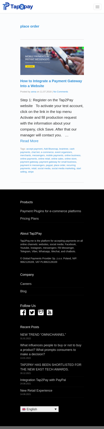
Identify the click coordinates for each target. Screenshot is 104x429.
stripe (31, 171)
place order (59, 165)
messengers (38, 155)
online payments (28, 158)
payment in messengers (32, 165)
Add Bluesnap (51, 148)
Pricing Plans (29, 218)
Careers (26, 284)
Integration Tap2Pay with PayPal (43, 380)
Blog (23, 291)
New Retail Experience (36, 390)
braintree (63, 148)
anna (33, 91)
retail (33, 168)
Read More (29, 141)
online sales (57, 158)
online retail (44, 158)
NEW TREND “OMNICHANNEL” (43, 334)
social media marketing (63, 168)
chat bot (35, 152)
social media (44, 168)
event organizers (63, 152)
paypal (49, 165)
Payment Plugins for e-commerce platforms (50, 211)
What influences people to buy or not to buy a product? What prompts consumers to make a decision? (50, 349)
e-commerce (47, 152)
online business (73, 155)
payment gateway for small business (57, 162)
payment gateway (29, 162)
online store (70, 158)
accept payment (34, 148)
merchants (25, 155)
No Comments (60, 91)
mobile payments (54, 155)
